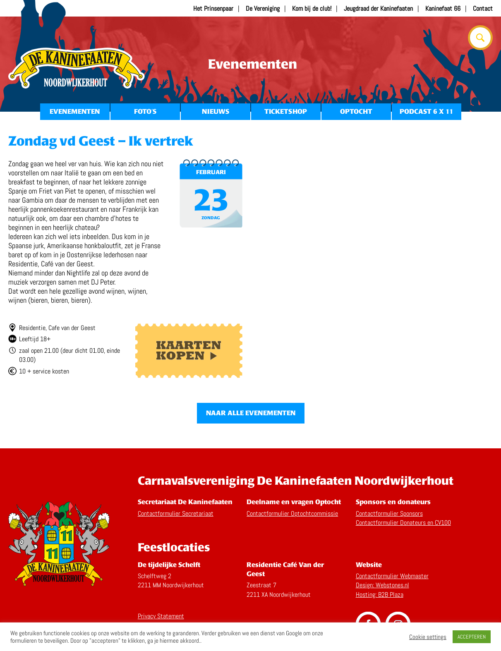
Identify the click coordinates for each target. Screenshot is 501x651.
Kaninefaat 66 (442, 8)
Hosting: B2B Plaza (379, 594)
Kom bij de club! (311, 8)
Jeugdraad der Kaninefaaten (378, 8)
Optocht (356, 111)
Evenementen (75, 111)
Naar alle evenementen (250, 413)
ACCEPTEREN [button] (472, 636)
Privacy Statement (161, 616)
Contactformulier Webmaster (392, 576)
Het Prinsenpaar (213, 8)
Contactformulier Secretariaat (175, 513)
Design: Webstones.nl (382, 585)
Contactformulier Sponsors (389, 513)
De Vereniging (263, 8)
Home (76, 68)
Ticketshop (285, 111)
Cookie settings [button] (427, 637)
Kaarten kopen (188, 350)
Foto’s (145, 111)
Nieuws (215, 111)
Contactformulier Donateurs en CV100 (403, 522)
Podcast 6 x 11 (426, 111)
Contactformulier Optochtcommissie (292, 513)
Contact (483, 8)
